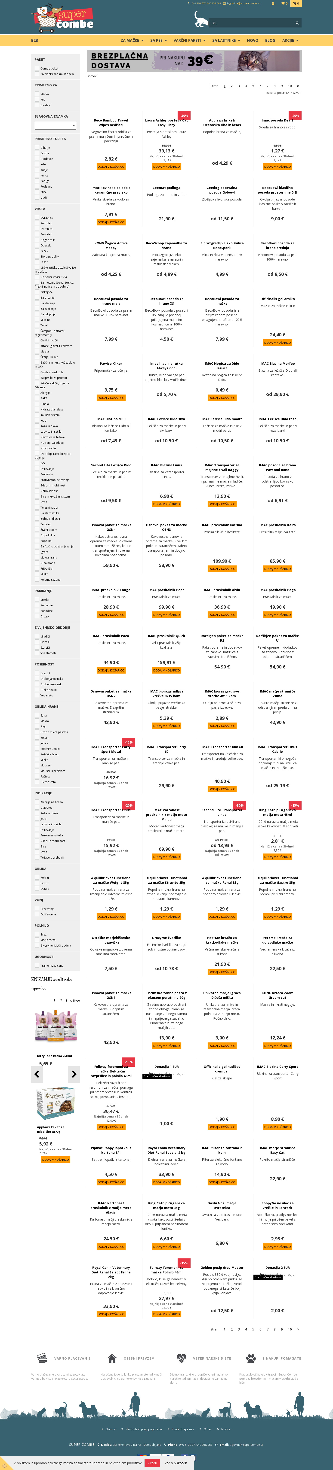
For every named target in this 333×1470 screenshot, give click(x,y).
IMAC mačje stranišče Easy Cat (277, 1150)
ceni (286, 93)
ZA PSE (156, 40)
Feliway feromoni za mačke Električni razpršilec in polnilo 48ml (111, 1071)
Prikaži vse (73, 1000)
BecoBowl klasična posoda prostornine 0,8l (277, 189)
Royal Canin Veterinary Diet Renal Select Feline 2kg (111, 1272)
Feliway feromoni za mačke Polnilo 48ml (166, 1269)
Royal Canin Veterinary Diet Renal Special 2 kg (166, 1150)
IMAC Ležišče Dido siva (166, 419)
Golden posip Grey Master (222, 1267)
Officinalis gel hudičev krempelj (222, 1068)
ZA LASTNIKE (224, 40)
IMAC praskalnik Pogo (277, 590)
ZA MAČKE (130, 40)
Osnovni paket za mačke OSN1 (111, 995)
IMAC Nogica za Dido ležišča (222, 365)
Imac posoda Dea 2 (277, 120)
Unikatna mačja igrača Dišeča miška (222, 995)
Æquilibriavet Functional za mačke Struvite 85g (166, 880)
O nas (207, 1429)
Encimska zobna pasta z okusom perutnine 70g (166, 995)
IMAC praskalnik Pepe (166, 590)
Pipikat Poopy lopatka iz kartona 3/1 (111, 1150)
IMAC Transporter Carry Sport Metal (111, 749)
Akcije (288, 40)
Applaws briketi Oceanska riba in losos (222, 122)
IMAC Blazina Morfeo (277, 363)
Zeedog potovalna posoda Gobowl (222, 189)
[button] (74, 1074)
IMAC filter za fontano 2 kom (222, 1150)
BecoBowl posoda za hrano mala (111, 301)
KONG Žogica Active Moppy (111, 245)
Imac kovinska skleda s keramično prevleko (111, 189)
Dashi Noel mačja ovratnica (222, 1205)
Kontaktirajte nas (183, 1429)
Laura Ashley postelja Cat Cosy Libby (166, 122)
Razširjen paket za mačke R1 (277, 638)
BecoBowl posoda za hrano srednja (278, 245)
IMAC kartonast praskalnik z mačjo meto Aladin (111, 1208)
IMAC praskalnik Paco (111, 636)
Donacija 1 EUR (166, 1066)
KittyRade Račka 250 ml (54, 1056)
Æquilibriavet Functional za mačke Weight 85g (111, 880)
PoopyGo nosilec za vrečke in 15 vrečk (278, 1205)
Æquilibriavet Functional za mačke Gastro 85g (277, 880)
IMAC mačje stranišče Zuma (277, 693)
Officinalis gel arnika (277, 299)
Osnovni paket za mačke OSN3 (166, 527)
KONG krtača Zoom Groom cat (277, 995)
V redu (152, 1463)
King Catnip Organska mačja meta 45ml (277, 812)
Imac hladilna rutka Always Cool (166, 365)
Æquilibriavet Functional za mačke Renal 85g (222, 880)
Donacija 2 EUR (277, 1267)
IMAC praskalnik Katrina (222, 525)
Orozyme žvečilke (166, 937)
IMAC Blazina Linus (166, 465)
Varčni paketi (187, 40)
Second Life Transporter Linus (222, 812)
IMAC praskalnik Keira (277, 525)
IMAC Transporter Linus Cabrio (277, 749)
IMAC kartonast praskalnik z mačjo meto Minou (166, 814)
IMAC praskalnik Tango (111, 590)
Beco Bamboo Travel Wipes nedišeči (111, 122)
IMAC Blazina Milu (111, 419)
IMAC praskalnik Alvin (222, 590)
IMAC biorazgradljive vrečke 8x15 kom (166, 693)
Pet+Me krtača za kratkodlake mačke (222, 940)
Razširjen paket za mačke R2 (222, 638)
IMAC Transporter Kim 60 (222, 747)
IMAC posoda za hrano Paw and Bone (277, 467)
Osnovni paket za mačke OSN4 (111, 527)
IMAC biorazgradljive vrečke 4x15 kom (222, 693)
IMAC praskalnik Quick (166, 636)
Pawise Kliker (111, 363)
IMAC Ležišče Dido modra (222, 419)
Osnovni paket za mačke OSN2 (111, 693)
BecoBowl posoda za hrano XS (167, 301)
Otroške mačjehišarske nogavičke (111, 940)
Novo (252, 40)
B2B (34, 40)
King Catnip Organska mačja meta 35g (166, 1205)
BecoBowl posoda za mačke (222, 301)
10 (290, 86)
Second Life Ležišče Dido (111, 465)
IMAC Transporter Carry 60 (166, 749)
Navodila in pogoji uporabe (144, 1429)
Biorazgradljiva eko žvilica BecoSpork (222, 245)
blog (270, 40)
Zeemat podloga (166, 187)
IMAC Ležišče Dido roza (277, 419)
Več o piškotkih (176, 1463)
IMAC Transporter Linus (111, 810)
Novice (225, 1429)
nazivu (296, 93)
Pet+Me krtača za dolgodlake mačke (277, 940)
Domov (91, 76)
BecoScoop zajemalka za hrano (166, 245)
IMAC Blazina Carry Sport (277, 1066)
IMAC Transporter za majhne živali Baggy (222, 467)
